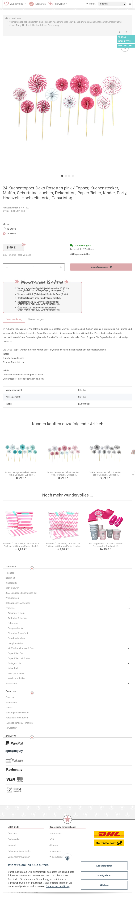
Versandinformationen (17, 717)
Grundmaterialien (16, 638)
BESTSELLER (125, 45)
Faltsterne (13, 623)
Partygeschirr (14, 663)
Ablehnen (103, 884)
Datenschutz (55, 833)
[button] (67, 597)
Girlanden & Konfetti (18, 633)
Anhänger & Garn (16, 613)
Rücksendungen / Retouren (19, 723)
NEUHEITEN (124, 41)
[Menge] (33, 267)
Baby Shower (12, 588)
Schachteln (13, 668)
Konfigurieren (104, 875)
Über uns (10, 697)
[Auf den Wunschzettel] (125, 48)
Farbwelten (11, 683)
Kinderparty (11, 583)
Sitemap (53, 845)
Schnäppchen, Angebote (18, 603)
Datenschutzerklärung (21, 887)
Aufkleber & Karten (17, 618)
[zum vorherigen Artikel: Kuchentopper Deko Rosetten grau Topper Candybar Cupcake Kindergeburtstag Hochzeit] (119, 32)
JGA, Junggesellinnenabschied (21, 593)
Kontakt (9, 707)
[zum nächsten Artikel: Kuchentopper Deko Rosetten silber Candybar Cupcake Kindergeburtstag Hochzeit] (126, 32)
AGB (51, 839)
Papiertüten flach (16, 653)
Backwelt (10, 578)
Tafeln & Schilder (16, 678)
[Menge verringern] (6, 267)
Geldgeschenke (15, 628)
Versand (27, 255)
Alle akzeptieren (104, 865)
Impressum (55, 851)
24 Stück (11, 233)
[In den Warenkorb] (101, 267)
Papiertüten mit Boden (19, 658)
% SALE (122, 37)
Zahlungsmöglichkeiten (17, 712)
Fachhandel (11, 702)
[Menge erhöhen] (61, 267)
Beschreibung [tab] (14, 319)
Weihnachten (12, 598)
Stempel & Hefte (16, 673)
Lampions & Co (15, 643)
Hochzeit (10, 573)
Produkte (10, 608)
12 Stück (11, 228)
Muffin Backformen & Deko (21, 648)
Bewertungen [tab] (36, 319)
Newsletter (11, 728)
